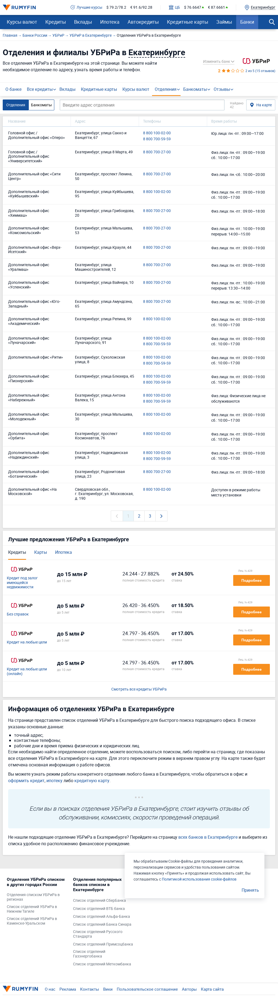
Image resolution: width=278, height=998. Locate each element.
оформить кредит (26, 781)
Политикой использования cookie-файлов (199, 879)
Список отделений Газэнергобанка (89, 954)
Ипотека (109, 21)
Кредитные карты (187, 21)
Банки (247, 21)
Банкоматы (195, 89)
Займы (224, 21)
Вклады (83, 21)
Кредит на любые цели (27, 642)
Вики (108, 989)
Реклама (67, 989)
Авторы (189, 989)
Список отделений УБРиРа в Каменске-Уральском (32, 921)
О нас (50, 989)
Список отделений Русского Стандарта (97, 934)
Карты (40, 552)
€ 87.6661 (216, 7)
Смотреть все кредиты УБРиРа (139, 689)
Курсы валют (22, 21)
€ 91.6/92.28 (141, 7)
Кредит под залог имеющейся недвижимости (22, 582)
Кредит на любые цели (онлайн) (27, 671)
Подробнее (251, 580)
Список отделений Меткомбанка (102, 964)
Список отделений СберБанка (99, 900)
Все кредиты (40, 89)
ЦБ (174, 7)
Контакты (89, 989)
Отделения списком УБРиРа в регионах (33, 897)
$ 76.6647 (192, 7)
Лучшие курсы (86, 7)
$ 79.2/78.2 (116, 7)
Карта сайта (212, 989)
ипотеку (54, 781)
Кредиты (55, 21)
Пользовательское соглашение (147, 989)
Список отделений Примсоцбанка (103, 944)
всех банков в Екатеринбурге (208, 837)
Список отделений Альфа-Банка (101, 916)
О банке (13, 89)
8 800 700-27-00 (157, 152)
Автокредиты (143, 21)
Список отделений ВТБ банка (99, 908)
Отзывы (222, 89)
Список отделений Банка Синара (102, 924)
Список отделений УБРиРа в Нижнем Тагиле (32, 909)
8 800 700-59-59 (157, 139)
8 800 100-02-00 (157, 133)
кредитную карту (91, 781)
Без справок (18, 614)
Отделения (165, 89)
